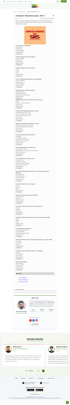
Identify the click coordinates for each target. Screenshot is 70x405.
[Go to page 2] (43, 375)
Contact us (31, 382)
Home (14, 11)
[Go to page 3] (32, 375)
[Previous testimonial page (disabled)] (26, 375)
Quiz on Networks (23, 277)
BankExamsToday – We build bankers (37, 401)
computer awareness (20, 289)
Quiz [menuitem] (26, 1)
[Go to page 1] (29, 375)
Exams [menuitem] (14, 1)
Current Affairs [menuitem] (8, 1)
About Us (23, 382)
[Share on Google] (47, 18)
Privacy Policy (51, 382)
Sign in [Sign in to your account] (57, 1)
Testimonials (41, 382)
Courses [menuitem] (30, 1)
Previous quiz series (23, 281)
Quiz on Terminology (23, 279)
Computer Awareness (21, 11)
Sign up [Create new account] (64, 1)
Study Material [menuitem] (20, 1)
